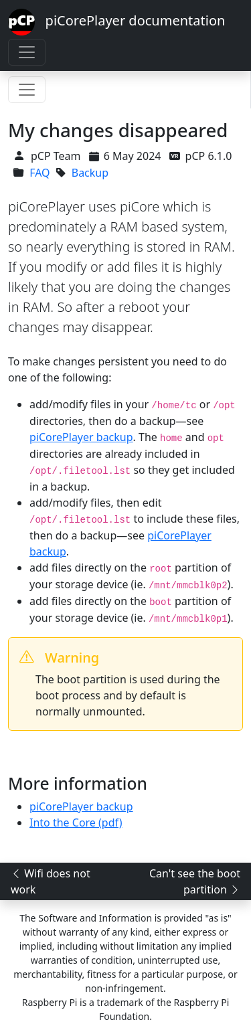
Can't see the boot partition (194, 881)
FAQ (39, 172)
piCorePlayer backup (81, 437)
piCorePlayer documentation (116, 22)
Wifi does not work (50, 881)
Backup (90, 172)
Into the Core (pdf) (75, 822)
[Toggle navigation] (27, 52)
